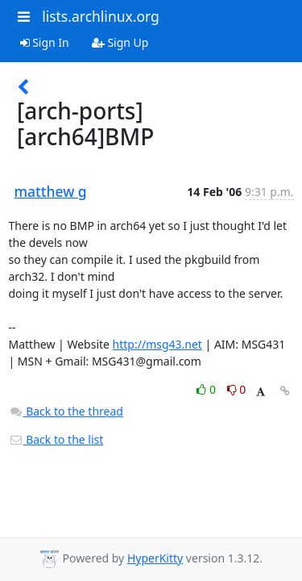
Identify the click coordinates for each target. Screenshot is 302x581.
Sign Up (120, 42)
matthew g (50, 191)
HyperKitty (155, 558)
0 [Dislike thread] (236, 389)
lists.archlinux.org (100, 16)
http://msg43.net (157, 344)
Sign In (44, 42)
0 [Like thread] (207, 389)
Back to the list (56, 439)
